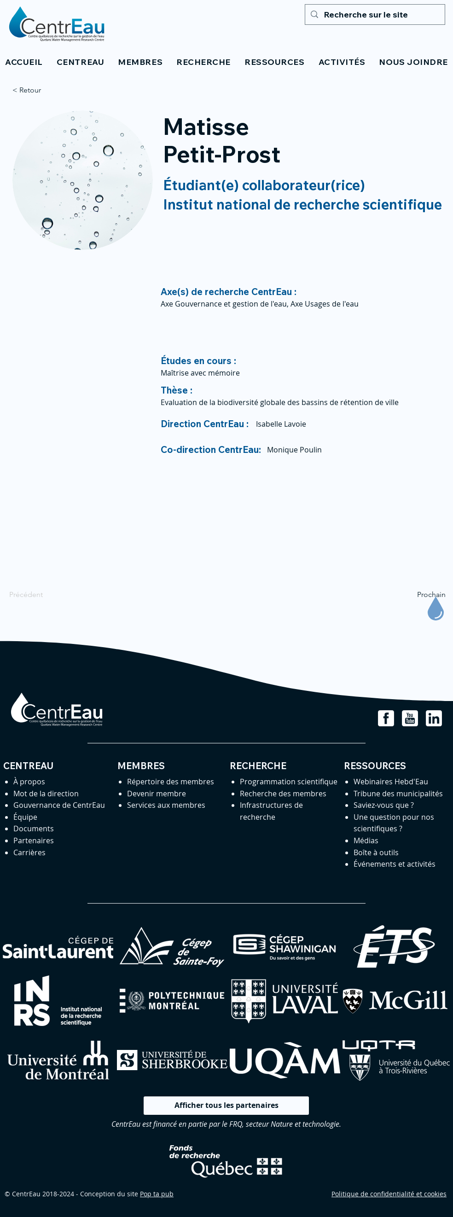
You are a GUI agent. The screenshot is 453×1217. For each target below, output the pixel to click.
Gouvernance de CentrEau (59, 805)
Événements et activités (395, 864)
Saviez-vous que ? (384, 805)
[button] (80, 62)
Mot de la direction (46, 793)
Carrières (29, 852)
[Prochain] (423, 594)
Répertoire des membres (170, 782)
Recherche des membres (283, 793)
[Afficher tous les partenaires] (226, 1105)
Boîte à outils (376, 852)
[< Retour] (42, 90)
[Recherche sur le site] (374, 14)
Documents (33, 828)
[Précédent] (39, 594)
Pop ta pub (157, 1193)
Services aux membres (166, 805)
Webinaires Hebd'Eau (391, 782)
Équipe (25, 817)
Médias (366, 840)
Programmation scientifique (288, 782)
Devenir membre (156, 793)
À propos (29, 782)
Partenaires (33, 840)
